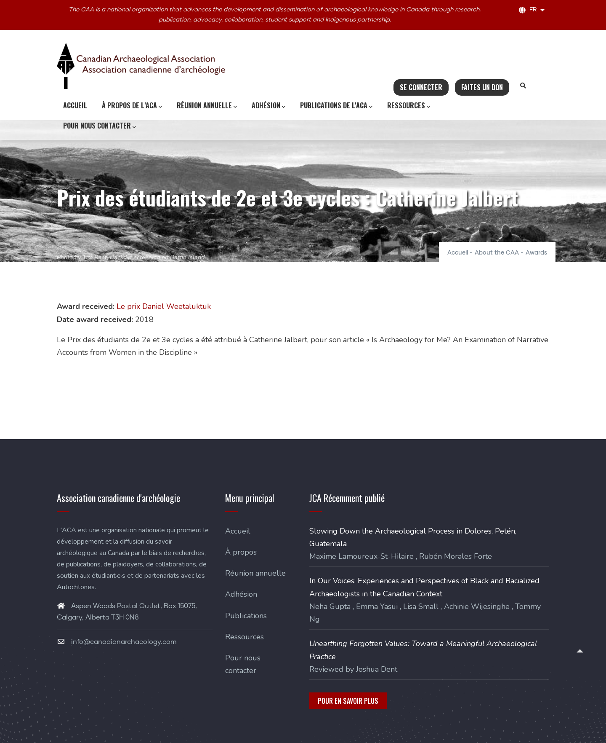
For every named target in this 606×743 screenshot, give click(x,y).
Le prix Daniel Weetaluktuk (164, 306)
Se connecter (421, 87)
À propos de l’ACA (132, 105)
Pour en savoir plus (348, 701)
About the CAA (497, 253)
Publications (246, 616)
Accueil (75, 105)
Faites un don (482, 87)
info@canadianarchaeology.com (117, 641)
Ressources (408, 105)
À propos (241, 552)
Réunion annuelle (207, 105)
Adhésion (268, 105)
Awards (536, 253)
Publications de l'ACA (336, 105)
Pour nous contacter (99, 126)
